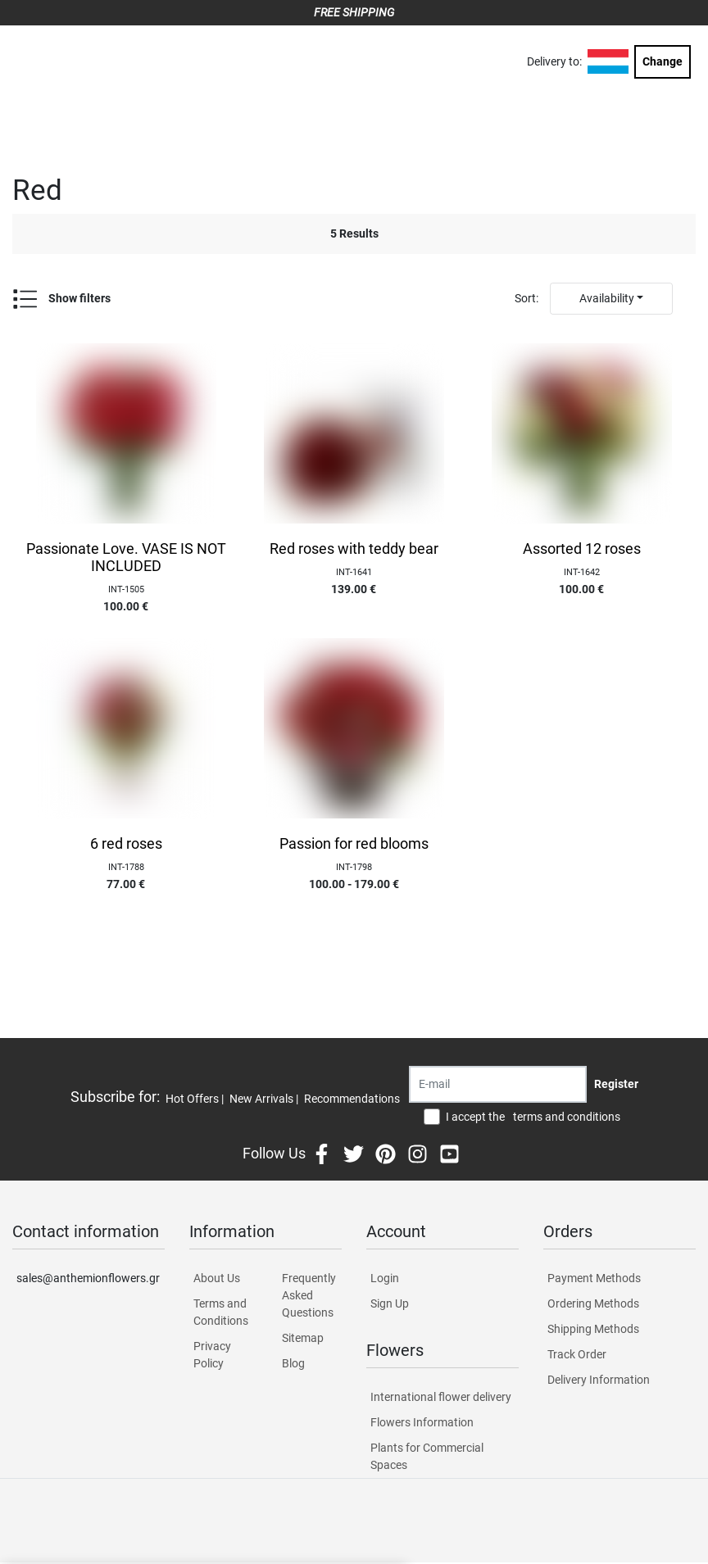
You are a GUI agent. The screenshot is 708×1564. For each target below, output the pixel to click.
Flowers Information (422, 1422)
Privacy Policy (212, 1355)
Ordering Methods (593, 1303)
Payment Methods (594, 1278)
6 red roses (126, 844)
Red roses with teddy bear (354, 549)
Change (662, 61)
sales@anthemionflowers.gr (88, 1278)
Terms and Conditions (220, 1312)
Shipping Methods (593, 1328)
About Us (216, 1278)
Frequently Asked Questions (309, 1295)
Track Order (576, 1354)
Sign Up (389, 1303)
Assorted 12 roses (582, 549)
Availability (606, 298)
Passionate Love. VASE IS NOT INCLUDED (126, 557)
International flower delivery (440, 1396)
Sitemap (303, 1337)
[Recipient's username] (498, 1084)
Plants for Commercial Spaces (426, 1456)
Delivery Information (598, 1379)
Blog (293, 1363)
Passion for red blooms (354, 844)
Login (384, 1278)
